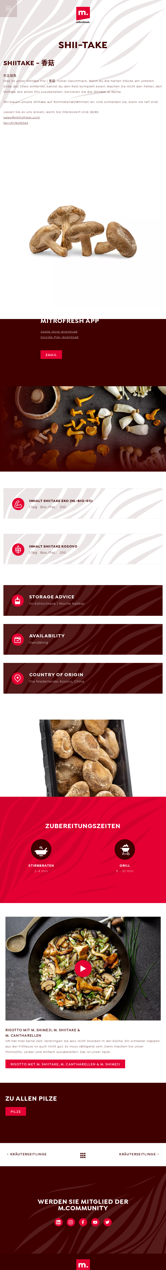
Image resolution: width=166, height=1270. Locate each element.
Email (51, 355)
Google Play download (60, 337)
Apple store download (59, 332)
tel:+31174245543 (15, 123)
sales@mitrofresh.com (21, 117)
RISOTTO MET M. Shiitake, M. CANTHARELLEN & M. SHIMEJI (65, 1064)
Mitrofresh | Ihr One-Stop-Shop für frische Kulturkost (83, 15)
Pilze (16, 1112)
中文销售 (10, 75)
